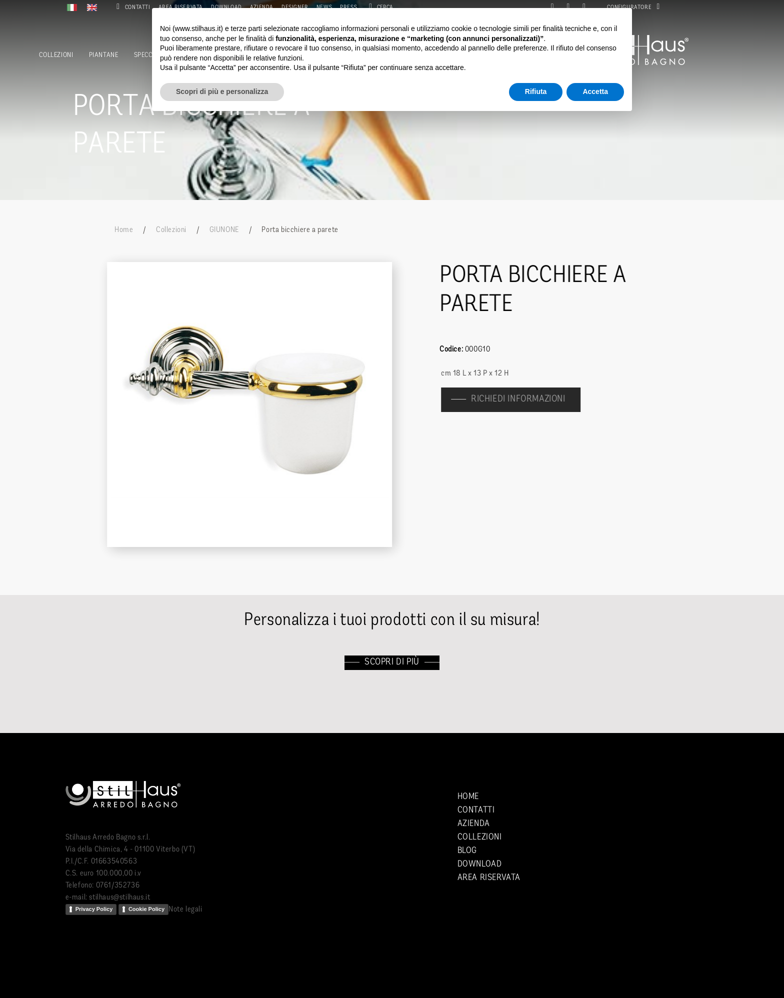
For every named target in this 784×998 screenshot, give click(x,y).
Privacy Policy (94, 909)
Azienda (474, 823)
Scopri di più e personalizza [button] (222, 92)
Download (480, 864)
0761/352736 (118, 886)
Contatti (131, 7)
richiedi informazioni (523, 399)
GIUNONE (224, 230)
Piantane (103, 55)
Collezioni (56, 55)
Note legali (185, 910)
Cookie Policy (146, 909)
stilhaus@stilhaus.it (119, 898)
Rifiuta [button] (536, 92)
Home (123, 230)
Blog (467, 851)
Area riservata (489, 877)
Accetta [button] (595, 92)
